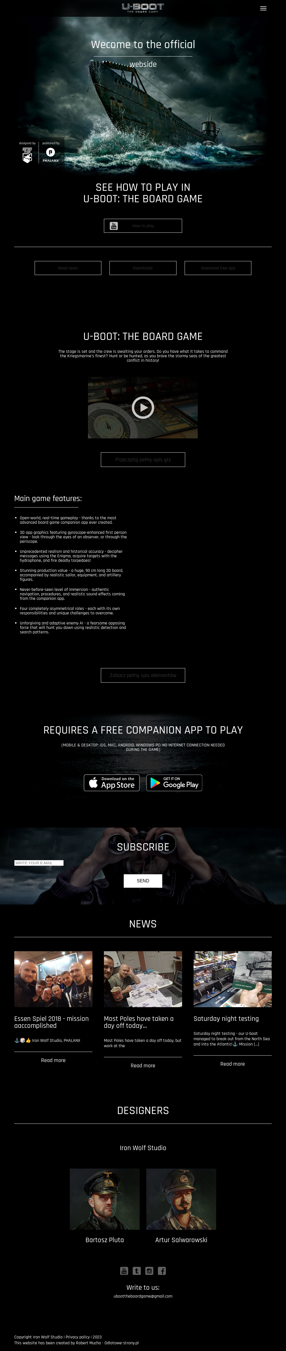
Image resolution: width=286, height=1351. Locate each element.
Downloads (143, 268)
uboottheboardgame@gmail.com (143, 1296)
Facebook (162, 1271)
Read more (53, 1060)
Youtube (124, 1271)
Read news (68, 268)
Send (143, 880)
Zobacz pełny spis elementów (143, 675)
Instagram (149, 1271)
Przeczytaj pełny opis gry (143, 459)
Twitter (137, 1271)
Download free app (218, 268)
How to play (143, 226)
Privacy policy (78, 1337)
